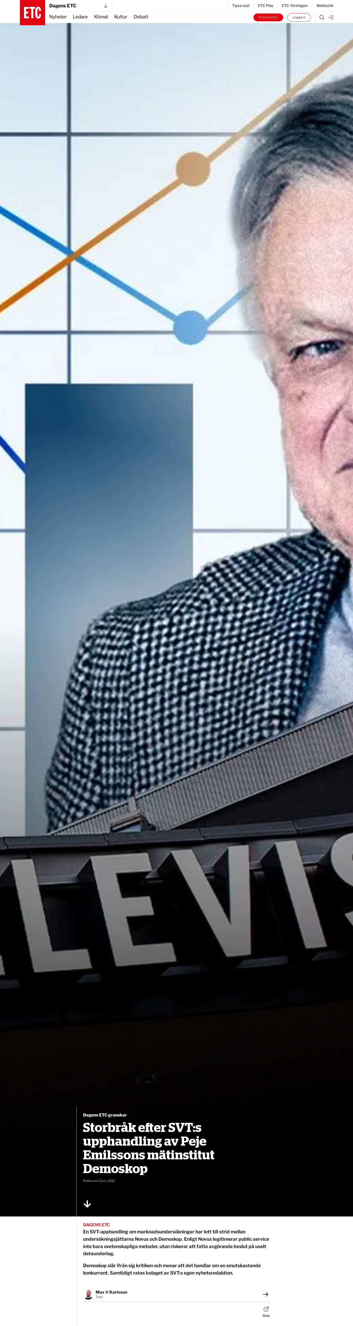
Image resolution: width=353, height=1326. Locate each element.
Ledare (80, 17)
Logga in (299, 17)
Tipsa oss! (241, 5)
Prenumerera (268, 17)
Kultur (120, 17)
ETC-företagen (295, 5)
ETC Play (265, 5)
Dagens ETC (78, 6)
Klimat (101, 17)
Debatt (141, 17)
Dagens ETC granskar (105, 1115)
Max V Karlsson (111, 1292)
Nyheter (58, 17)
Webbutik (324, 5)
